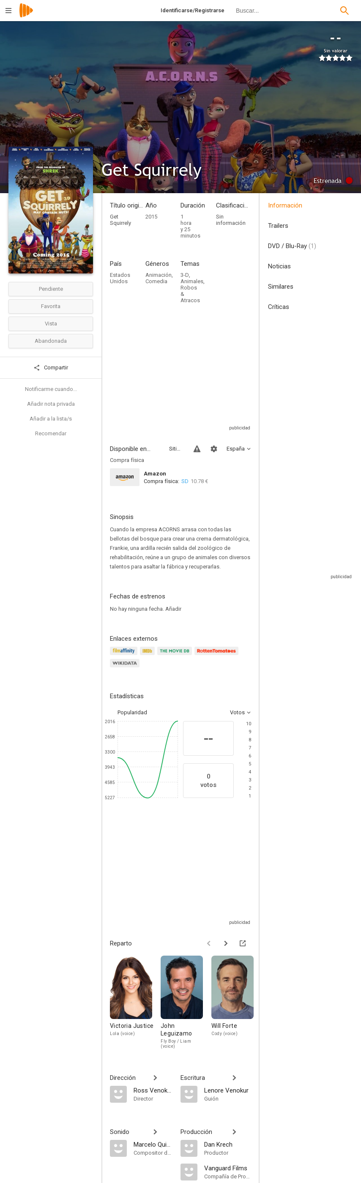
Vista (51, 323)
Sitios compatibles (176, 448)
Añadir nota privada (51, 404)
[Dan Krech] (227, 1144)
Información (285, 205)
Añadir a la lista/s (51, 418)
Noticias (279, 266)
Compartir (50, 367)
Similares (280, 286)
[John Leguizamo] (186, 1002)
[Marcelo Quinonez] (153, 1144)
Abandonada (51, 341)
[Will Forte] (236, 1002)
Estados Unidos (120, 278)
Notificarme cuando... (51, 389)
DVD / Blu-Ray (292, 246)
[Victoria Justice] (135, 1002)
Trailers (278, 225)
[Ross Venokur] (153, 1090)
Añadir (173, 609)
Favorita (50, 306)
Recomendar (50, 433)
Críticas (278, 307)
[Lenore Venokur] (227, 1090)
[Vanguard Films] (227, 1168)
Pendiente (51, 289)
